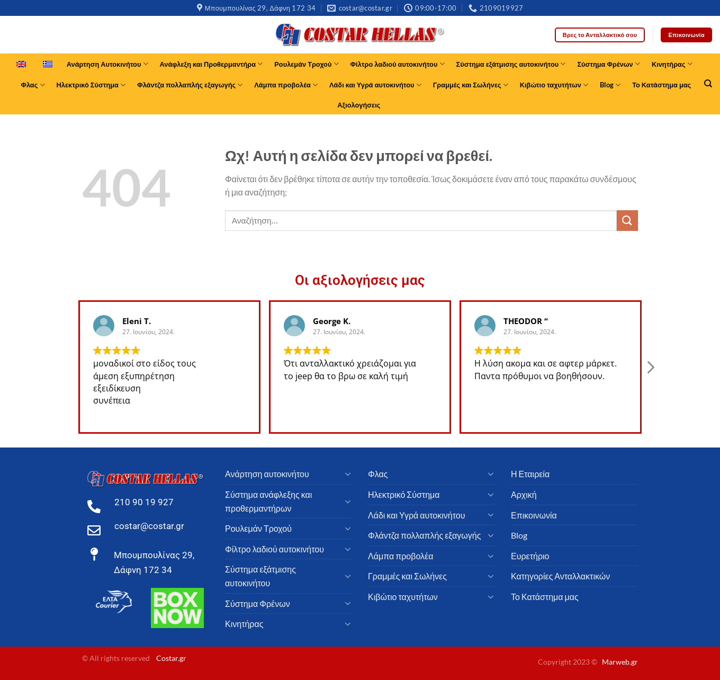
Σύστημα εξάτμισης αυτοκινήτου (511, 64)
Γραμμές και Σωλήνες (470, 85)
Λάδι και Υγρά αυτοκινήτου (375, 85)
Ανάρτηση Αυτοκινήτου (107, 64)
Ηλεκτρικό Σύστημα (91, 85)
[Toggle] (348, 474)
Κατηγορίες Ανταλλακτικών (560, 576)
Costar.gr (171, 658)
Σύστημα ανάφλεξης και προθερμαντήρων (268, 501)
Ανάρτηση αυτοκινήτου (267, 474)
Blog (610, 85)
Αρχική (524, 494)
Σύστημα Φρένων (608, 64)
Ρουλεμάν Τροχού (306, 64)
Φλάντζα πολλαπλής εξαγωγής (189, 85)
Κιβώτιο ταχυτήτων (554, 85)
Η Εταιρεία (530, 474)
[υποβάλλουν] (627, 220)
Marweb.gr (620, 661)
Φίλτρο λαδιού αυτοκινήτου (397, 64)
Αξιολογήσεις (358, 105)
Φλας (32, 85)
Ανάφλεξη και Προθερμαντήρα (211, 64)
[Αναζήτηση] (708, 84)
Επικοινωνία (534, 515)
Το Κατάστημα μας (661, 84)
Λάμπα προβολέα (286, 85)
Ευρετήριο (530, 556)
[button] (650, 376)
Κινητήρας (672, 64)
